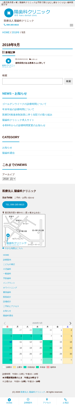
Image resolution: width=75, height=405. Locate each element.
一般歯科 (7, 273)
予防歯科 (7, 278)
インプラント (9, 283)
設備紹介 (7, 301)
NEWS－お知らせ (14, 93)
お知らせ (7, 147)
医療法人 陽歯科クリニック (33, 392)
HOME (9, 401)
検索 (4, 75)
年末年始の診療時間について (18, 109)
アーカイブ (8, 174)
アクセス (47, 401)
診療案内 (28, 401)
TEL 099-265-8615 (15, 204)
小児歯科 (7, 269)
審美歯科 (7, 292)
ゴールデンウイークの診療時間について (24, 104)
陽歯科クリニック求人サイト (18, 120)
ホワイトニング (10, 287)
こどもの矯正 (9, 264)
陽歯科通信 (8, 153)
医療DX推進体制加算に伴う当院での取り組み (27, 114)
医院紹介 (7, 297)
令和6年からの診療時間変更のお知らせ (23, 125)
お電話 (66, 401)
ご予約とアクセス (11, 306)
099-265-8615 (11, 25)
